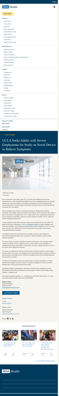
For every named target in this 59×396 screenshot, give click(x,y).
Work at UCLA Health (9, 111)
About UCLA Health (8, 97)
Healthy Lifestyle (6, 303)
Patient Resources (6, 46)
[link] (8, 319)
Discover (4, 95)
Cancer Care (7, 80)
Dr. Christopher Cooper (31, 224)
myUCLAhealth (6, 126)
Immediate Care (8, 72)
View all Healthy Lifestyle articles (45, 361)
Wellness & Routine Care (10, 42)
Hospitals (6, 88)
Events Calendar (8, 105)
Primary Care (7, 75)
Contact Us (5, 129)
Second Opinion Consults (10, 31)
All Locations (7, 90)
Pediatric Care (7, 77)
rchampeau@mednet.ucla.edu (10, 287)
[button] (29, 121)
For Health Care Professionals (11, 113)
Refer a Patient (6, 123)
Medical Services (8, 34)
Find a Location (7, 24)
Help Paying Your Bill (9, 60)
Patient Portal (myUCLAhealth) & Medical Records (16, 57)
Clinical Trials (7, 39)
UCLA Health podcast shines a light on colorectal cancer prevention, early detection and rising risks (47, 346)
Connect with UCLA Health (10, 116)
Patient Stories (7, 103)
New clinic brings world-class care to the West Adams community (28, 344)
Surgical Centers (8, 82)
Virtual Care (7, 26)
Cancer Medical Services (10, 37)
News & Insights (8, 100)
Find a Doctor (7, 21)
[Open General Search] (54, 2)
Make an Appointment (9, 29)
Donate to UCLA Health (9, 108)
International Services (9, 62)
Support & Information (9, 54)
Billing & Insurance (8, 52)
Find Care (4, 18)
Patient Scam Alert (8, 65)
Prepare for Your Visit (9, 49)
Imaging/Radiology (8, 85)
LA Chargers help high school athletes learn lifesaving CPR (9, 344)
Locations (4, 69)
